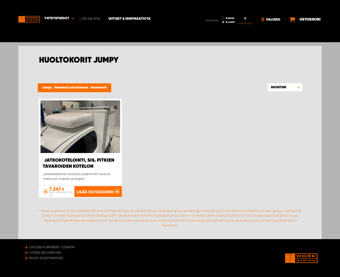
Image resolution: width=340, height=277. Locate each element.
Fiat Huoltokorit (81, 211)
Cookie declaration (45, 252)
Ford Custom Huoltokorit (195, 220)
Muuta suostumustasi (46, 258)
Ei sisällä (215, 10)
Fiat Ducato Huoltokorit (262, 215)
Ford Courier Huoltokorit (234, 220)
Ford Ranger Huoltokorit (80, 220)
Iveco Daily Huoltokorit (270, 220)
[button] (285, 87)
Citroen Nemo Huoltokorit (239, 211)
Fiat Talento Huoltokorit (189, 215)
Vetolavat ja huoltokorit (71, 87)
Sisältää (215, 6)
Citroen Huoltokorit (53, 211)
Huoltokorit (99, 87)
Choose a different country (52, 247)
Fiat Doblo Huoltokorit (225, 215)
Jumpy (47, 87)
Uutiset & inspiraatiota (130, 6)
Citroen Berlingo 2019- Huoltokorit (110, 215)
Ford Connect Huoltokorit (156, 220)
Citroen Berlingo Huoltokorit (197, 211)
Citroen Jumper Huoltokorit (62, 215)
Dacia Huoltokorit (134, 211)
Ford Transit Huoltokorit (117, 220)
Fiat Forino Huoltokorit (153, 215)
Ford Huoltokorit (107, 211)
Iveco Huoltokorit (161, 211)
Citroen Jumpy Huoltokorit (279, 211)
